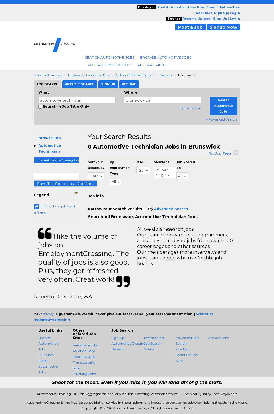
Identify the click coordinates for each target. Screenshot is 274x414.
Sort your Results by (96, 165)
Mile (139, 162)
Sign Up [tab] (108, 84)
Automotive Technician (134, 75)
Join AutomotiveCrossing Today (58, 160)
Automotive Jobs (48, 75)
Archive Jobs (218, 338)
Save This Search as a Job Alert (65, 183)
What (43, 92)
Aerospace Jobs (85, 345)
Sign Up (117, 338)
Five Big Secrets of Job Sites (187, 355)
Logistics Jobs (84, 356)
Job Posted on (185, 165)
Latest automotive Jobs (48, 366)
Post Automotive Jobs (110, 65)
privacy (48, 314)
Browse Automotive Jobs (165, 57)
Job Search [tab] (48, 84)
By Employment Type (120, 168)
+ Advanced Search (221, 119)
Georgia (165, 75)
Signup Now (223, 27)
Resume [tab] (129, 84)
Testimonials (154, 338)
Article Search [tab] (80, 84)
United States (190, 108)
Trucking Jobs (84, 374)
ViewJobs (161, 162)
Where (131, 92)
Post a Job (190, 27)
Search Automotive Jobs (110, 57)
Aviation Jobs (84, 351)
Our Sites (45, 355)
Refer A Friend (152, 65)
